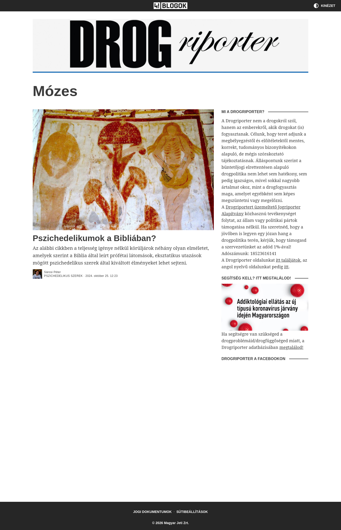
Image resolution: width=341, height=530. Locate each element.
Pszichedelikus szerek (63, 276)
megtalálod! (291, 347)
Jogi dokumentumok (152, 512)
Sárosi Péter (52, 272)
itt (286, 267)
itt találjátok (288, 260)
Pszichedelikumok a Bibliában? (94, 238)
